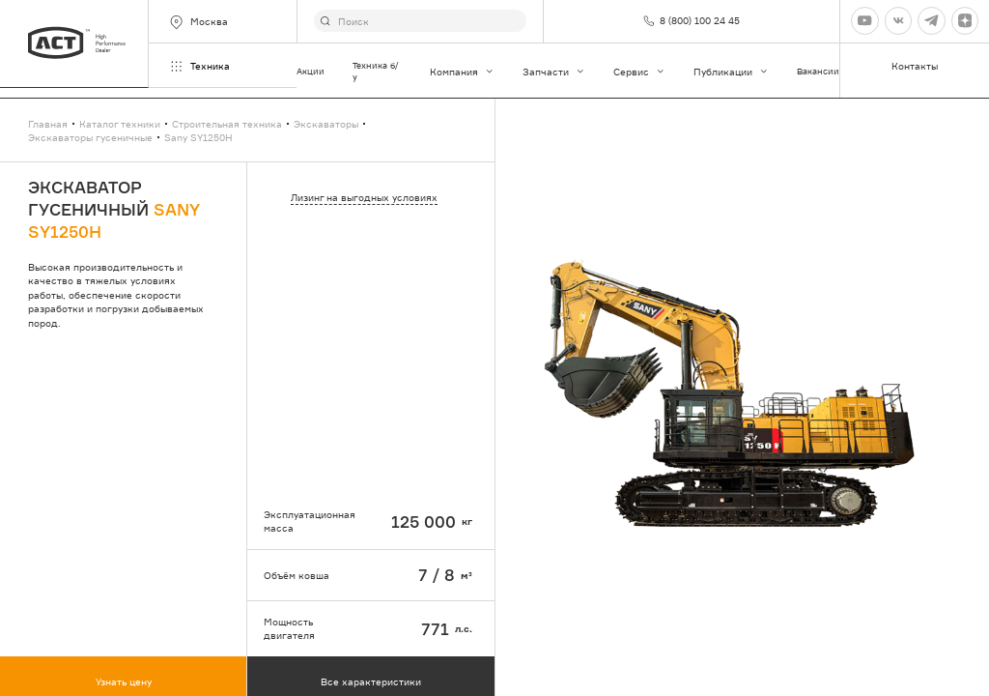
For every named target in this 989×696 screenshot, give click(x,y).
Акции (311, 71)
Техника (199, 66)
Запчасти (554, 71)
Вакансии (818, 71)
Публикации (731, 71)
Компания (462, 71)
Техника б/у (376, 71)
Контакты (914, 66)
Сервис (639, 71)
